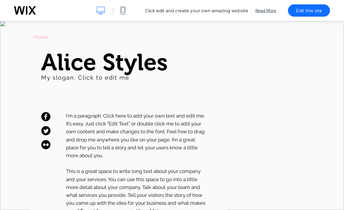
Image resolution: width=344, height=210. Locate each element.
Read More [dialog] (265, 10)
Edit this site (309, 10)
